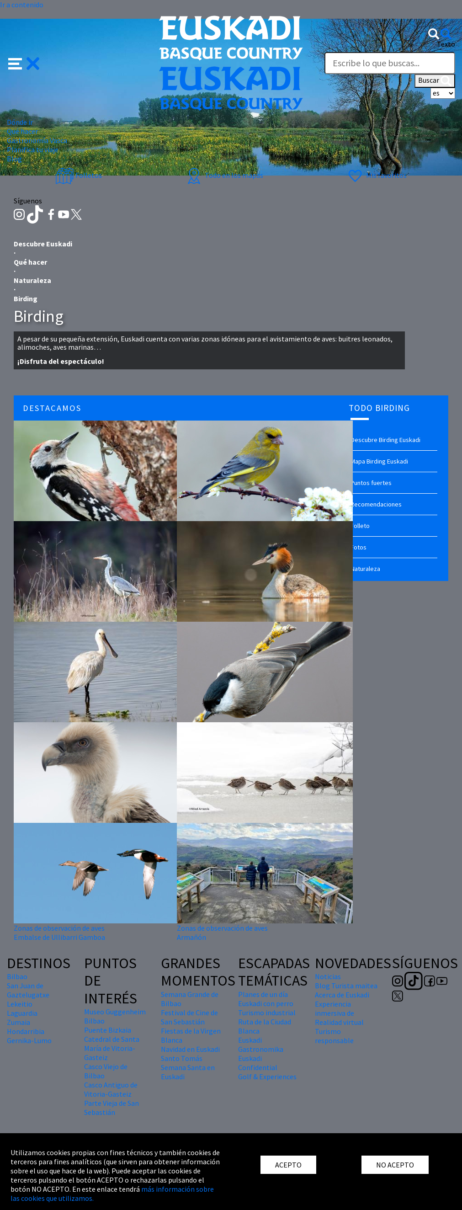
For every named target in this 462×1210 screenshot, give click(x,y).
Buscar (434, 80)
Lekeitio (19, 1003)
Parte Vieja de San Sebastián (111, 1107)
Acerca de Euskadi (342, 994)
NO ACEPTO (395, 1164)
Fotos (358, 547)
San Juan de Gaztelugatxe (28, 990)
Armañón (191, 937)
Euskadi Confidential (257, 1063)
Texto (446, 43)
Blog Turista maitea (346, 985)
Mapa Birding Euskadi (379, 461)
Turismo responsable (334, 1036)
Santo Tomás (181, 1058)
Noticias (328, 976)
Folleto (360, 526)
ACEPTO (288, 1164)
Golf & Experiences (267, 1076)
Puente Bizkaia (107, 1029)
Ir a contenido (21, 4)
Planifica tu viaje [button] (32, 149)
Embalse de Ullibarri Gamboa (59, 937)
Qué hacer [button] (22, 131)
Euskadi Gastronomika (260, 1044)
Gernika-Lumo (29, 1040)
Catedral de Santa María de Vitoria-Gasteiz (111, 1048)
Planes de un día (263, 994)
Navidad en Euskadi (190, 1049)
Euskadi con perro (265, 1003)
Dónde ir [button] (20, 122)
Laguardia (22, 1013)
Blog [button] (14, 158)
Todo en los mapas (224, 175)
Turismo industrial (267, 1012)
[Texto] (389, 63)
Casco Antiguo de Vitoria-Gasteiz (111, 1089)
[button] (24, 62)
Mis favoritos (376, 175)
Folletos (78, 175)
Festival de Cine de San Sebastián (189, 1017)
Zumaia (18, 1022)
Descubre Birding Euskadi (385, 440)
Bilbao (17, 976)
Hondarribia (25, 1031)
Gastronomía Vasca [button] (37, 140)
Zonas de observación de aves (59, 928)
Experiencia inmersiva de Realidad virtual (339, 1013)
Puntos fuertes (371, 483)
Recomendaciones (376, 504)
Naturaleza (365, 569)
